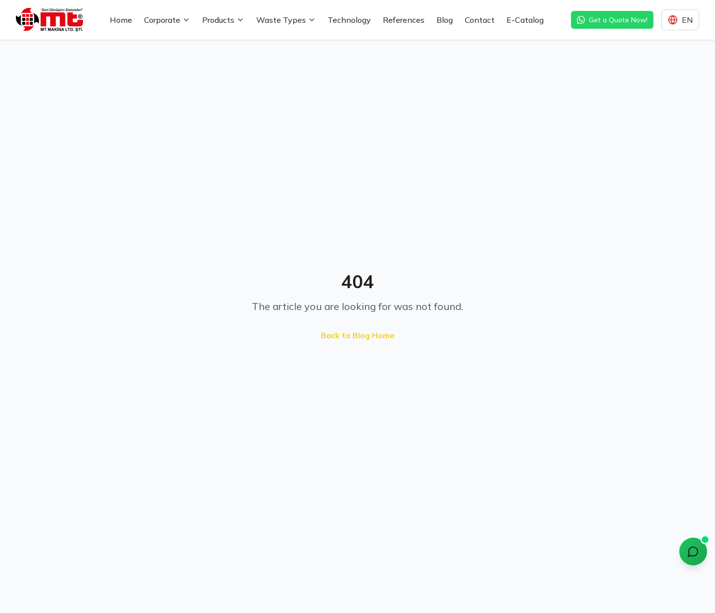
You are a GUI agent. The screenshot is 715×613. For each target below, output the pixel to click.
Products (223, 20)
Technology (349, 20)
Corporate (167, 20)
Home (121, 20)
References (404, 20)
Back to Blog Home (358, 335)
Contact (480, 20)
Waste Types (286, 20)
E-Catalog (525, 20)
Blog (444, 20)
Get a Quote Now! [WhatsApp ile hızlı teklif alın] (612, 19)
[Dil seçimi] (680, 19)
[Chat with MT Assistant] (693, 551)
